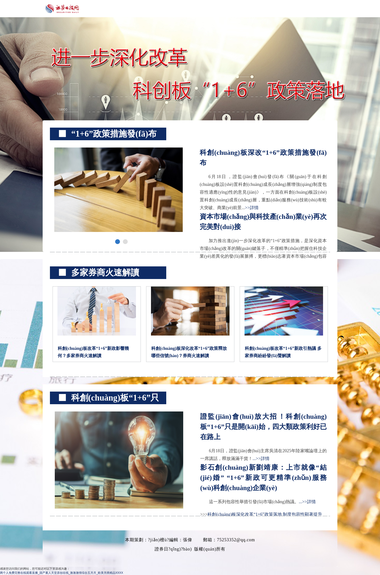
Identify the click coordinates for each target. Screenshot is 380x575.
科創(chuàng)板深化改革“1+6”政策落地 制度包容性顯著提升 (264, 514)
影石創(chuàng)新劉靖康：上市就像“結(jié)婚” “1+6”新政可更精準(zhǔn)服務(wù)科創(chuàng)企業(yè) (263, 478)
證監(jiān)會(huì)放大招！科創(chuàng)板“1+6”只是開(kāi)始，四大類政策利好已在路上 (263, 427)
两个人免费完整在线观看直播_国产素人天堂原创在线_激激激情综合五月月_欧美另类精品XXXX (61, 573)
